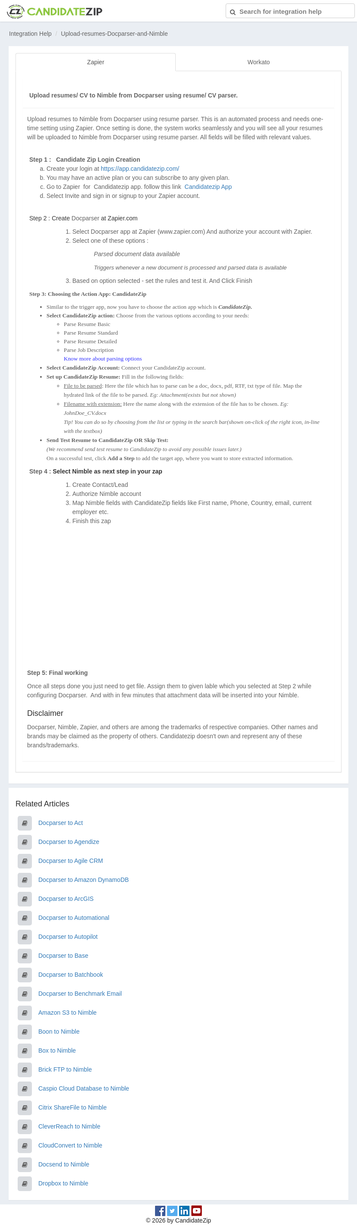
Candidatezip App (209, 186)
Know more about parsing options (103, 358)
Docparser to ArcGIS (65, 898)
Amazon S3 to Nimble (67, 1012)
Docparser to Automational (73, 917)
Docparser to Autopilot (68, 936)
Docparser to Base (63, 955)
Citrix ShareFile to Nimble (72, 1107)
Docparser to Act (60, 822)
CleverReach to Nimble (69, 1126)
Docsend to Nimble (63, 1164)
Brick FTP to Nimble (65, 1069)
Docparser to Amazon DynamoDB (83, 879)
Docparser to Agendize (68, 841)
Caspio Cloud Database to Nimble (83, 1088)
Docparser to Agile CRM (70, 860)
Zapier (95, 62)
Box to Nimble (57, 1050)
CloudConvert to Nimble (70, 1145)
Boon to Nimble (59, 1031)
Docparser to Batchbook (70, 974)
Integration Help (30, 33)
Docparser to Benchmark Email (80, 993)
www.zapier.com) (182, 231)
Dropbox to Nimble (63, 1183)
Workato (259, 62)
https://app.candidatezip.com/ (140, 168)
